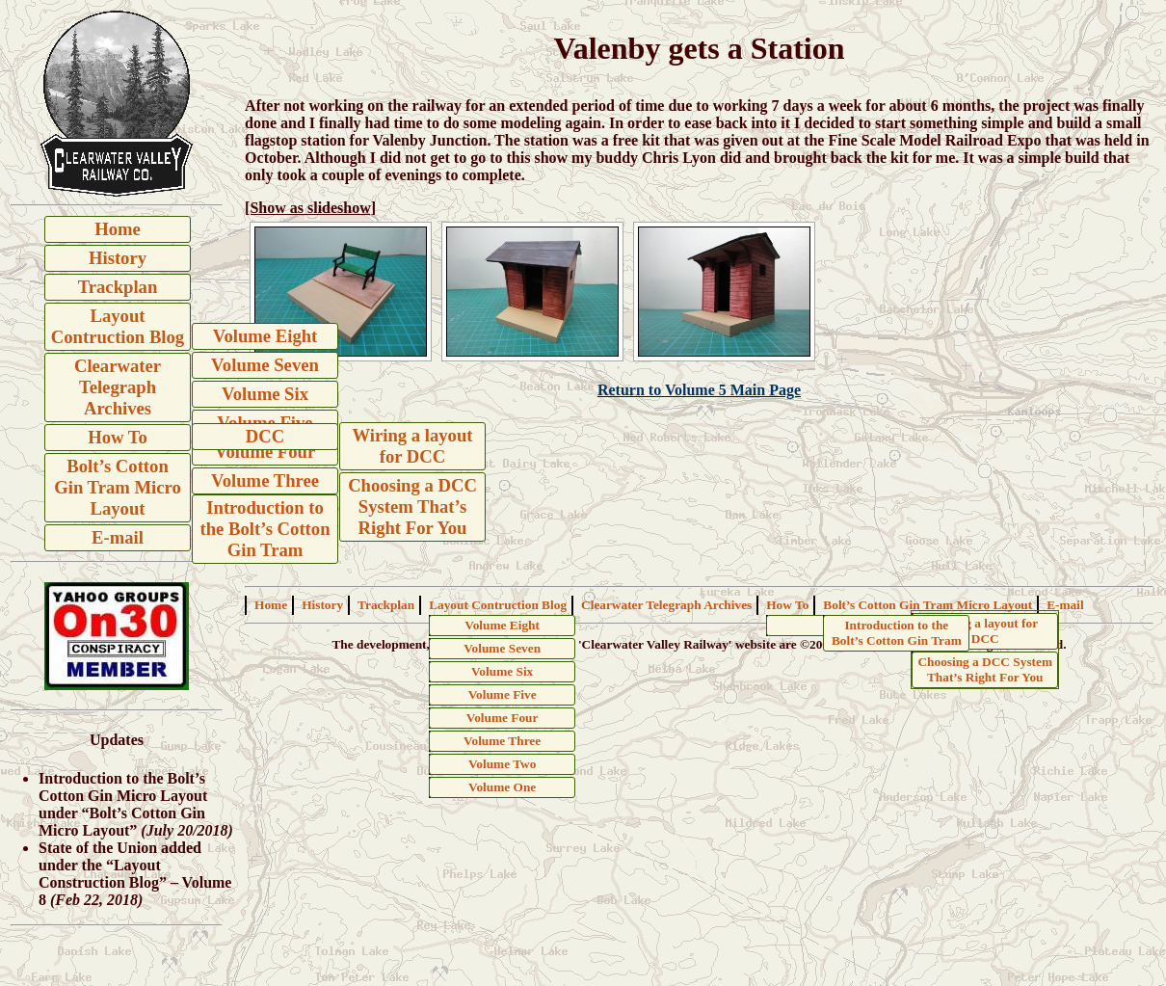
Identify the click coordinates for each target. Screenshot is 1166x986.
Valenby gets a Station (699, 48)
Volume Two (502, 764)
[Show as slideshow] (310, 208)
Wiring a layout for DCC (412, 445)
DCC (265, 436)
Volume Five (502, 694)
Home (117, 229)
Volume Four (265, 451)
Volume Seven (265, 365)
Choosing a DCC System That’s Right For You (412, 506)
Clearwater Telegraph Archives (117, 387)
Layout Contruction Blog (117, 326)
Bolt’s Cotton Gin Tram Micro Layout (117, 487)
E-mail (118, 537)
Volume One (502, 787)
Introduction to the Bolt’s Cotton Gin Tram (264, 528)
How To (117, 437)
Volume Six (265, 394)
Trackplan (118, 287)
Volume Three (265, 480)
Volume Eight (265, 336)
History (117, 258)
